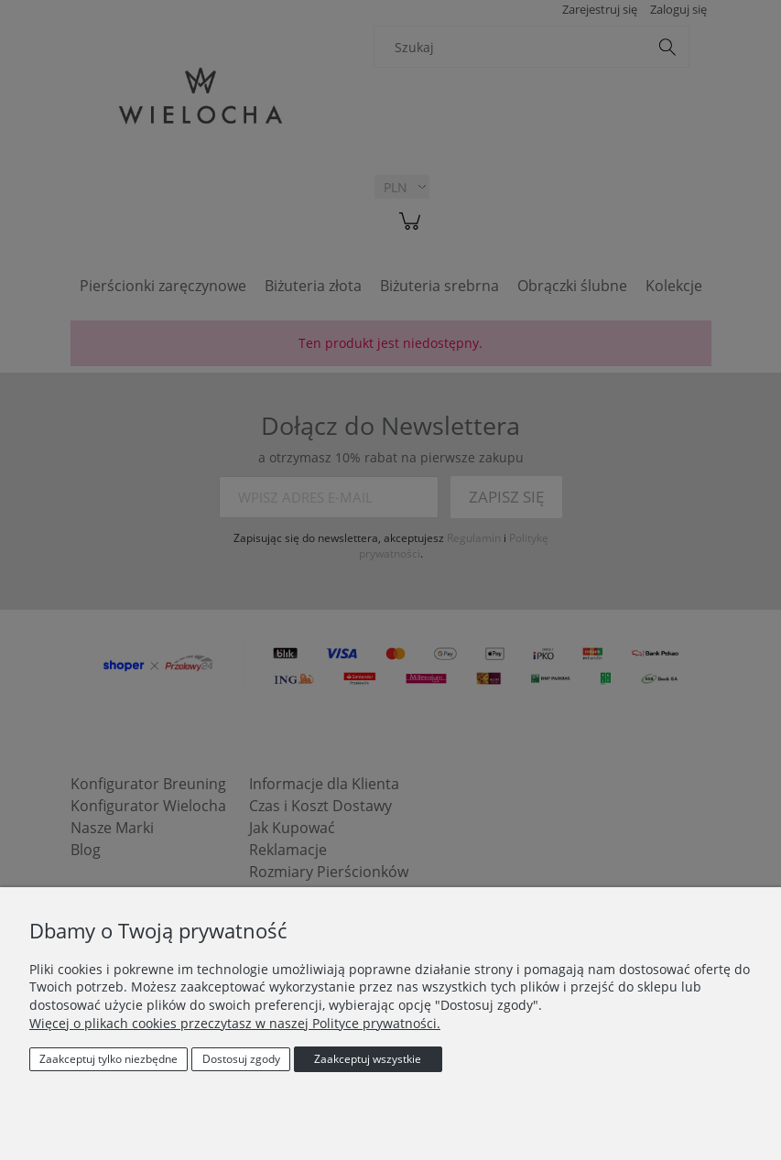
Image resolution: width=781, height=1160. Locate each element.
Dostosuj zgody (241, 1059)
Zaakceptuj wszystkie (367, 1059)
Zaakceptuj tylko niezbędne (108, 1059)
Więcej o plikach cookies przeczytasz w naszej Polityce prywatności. (234, 1023)
